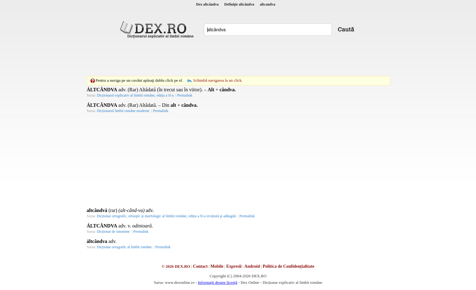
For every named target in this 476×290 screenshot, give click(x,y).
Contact (200, 266)
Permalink (184, 95)
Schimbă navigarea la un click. (217, 80)
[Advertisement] (238, 57)
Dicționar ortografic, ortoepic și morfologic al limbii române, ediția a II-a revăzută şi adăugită (166, 216)
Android (252, 266)
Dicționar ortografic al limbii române (124, 247)
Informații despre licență (217, 282)
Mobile (216, 266)
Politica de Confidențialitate (288, 266)
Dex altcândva (207, 4)
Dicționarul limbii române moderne (123, 111)
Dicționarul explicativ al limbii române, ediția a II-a (135, 95)
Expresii (234, 266)
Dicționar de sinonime (113, 231)
